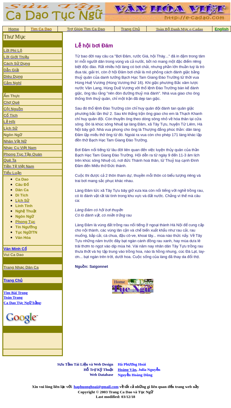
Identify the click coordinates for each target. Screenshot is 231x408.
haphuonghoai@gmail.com (96, 386)
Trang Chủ (13, 280)
